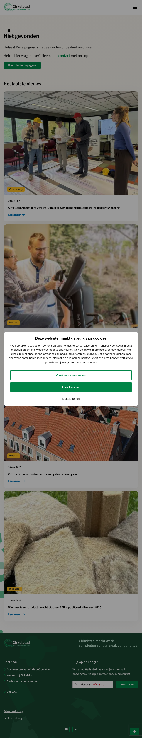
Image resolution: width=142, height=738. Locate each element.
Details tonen (71, 398)
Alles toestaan (71, 387)
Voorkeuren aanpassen (71, 375)
